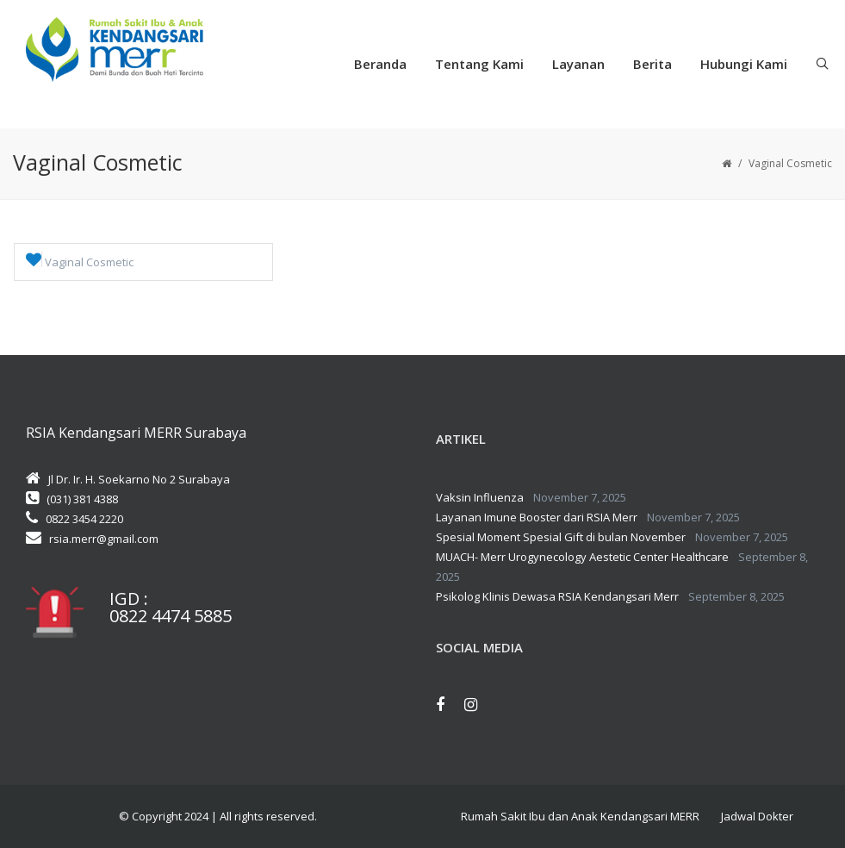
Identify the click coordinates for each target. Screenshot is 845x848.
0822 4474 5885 (170, 616)
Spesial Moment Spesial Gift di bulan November (561, 537)
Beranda (380, 63)
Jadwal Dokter (757, 816)
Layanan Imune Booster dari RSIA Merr (536, 517)
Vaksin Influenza (480, 497)
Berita (652, 63)
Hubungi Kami (743, 63)
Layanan (578, 63)
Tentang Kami (479, 63)
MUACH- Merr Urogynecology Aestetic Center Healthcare (582, 556)
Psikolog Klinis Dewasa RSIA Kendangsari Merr (557, 596)
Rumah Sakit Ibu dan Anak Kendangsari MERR (580, 816)
